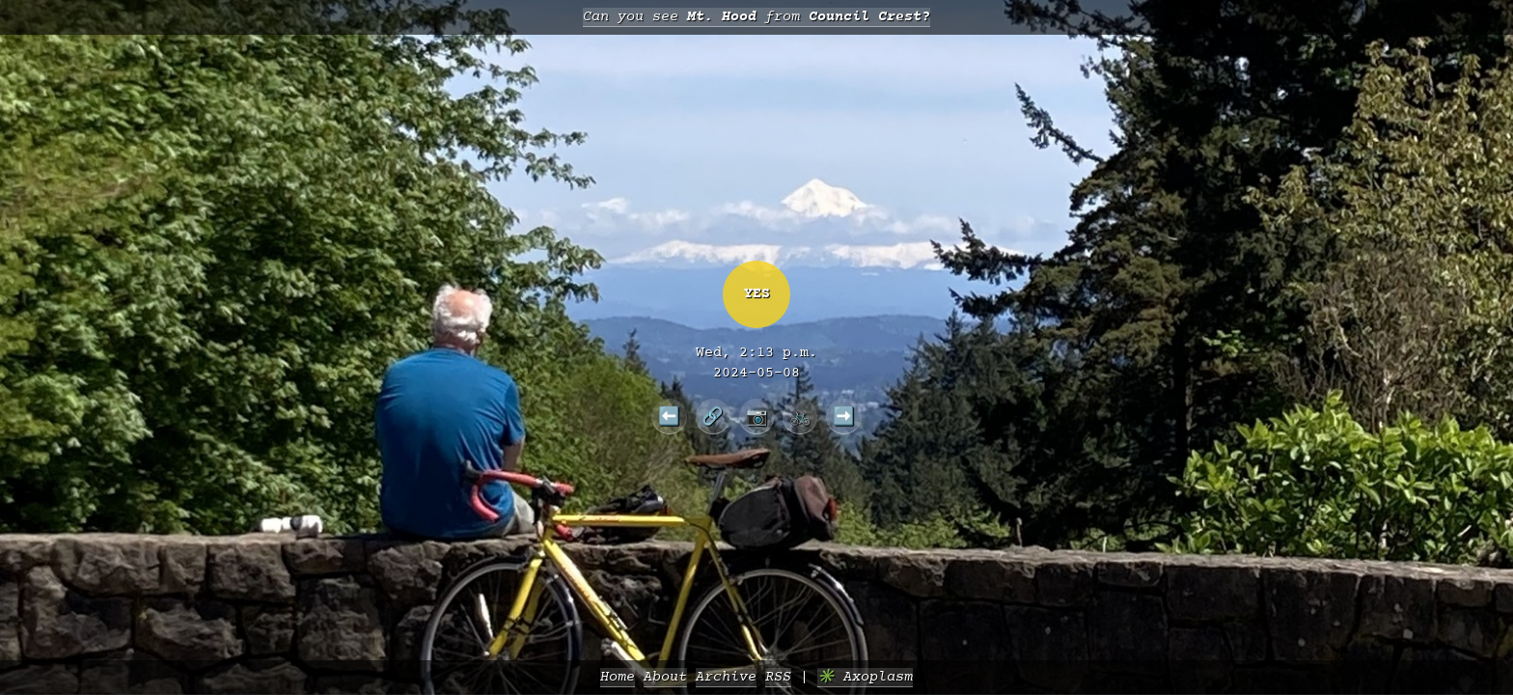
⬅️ (669, 416)
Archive (726, 677)
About (665, 677)
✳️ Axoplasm (865, 677)
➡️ (844, 416)
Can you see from (756, 17)
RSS (778, 677)
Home (617, 677)
